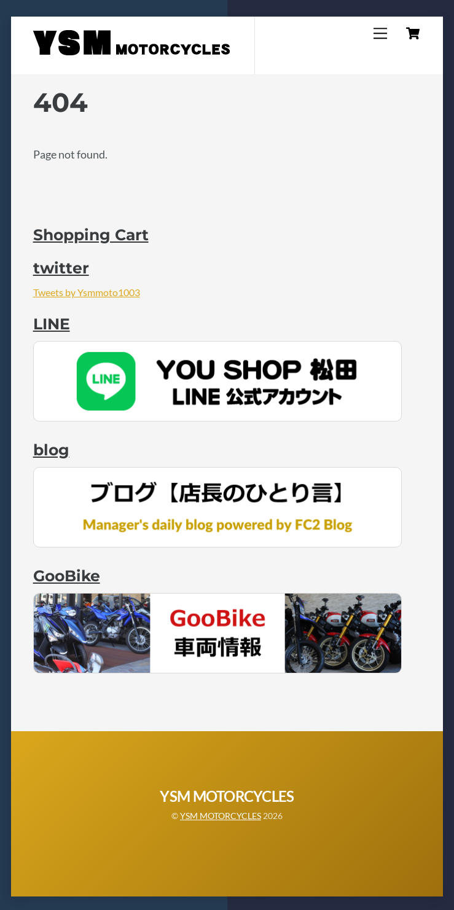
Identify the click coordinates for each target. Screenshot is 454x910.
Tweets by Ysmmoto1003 (86, 292)
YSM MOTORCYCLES (220, 815)
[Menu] (380, 32)
